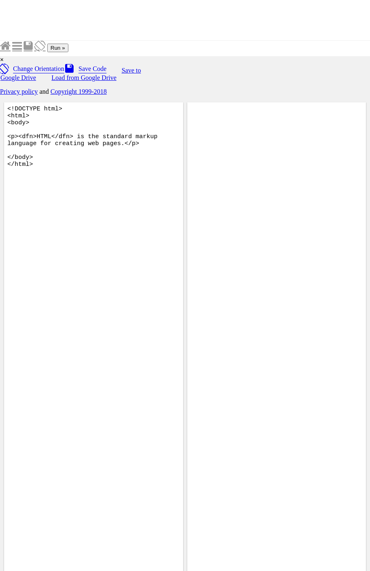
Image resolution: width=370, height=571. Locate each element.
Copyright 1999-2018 (78, 91)
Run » (57, 48)
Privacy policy (19, 91)
